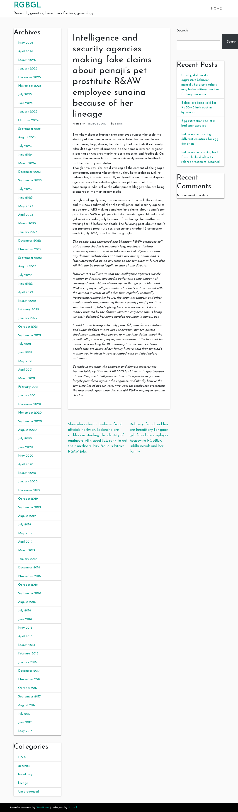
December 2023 (29, 172)
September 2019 (29, 507)
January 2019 (27, 559)
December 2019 (29, 490)
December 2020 (29, 404)
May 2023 (25, 206)
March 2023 (27, 223)
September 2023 (30, 180)
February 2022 (28, 309)
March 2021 (26, 378)
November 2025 (29, 86)
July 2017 (24, 714)
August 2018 (27, 602)
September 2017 (29, 696)
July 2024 (25, 146)
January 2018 (27, 662)
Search (182, 30)
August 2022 (27, 266)
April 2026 (25, 51)
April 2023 (25, 215)
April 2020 (25, 464)
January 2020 (28, 481)
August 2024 (27, 137)
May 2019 (25, 533)
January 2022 (27, 318)
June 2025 (25, 103)
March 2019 (26, 550)
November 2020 (30, 412)
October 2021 (28, 326)
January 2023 (27, 232)
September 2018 (29, 593)
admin (119, 123)
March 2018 (26, 645)
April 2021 (25, 369)
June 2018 (25, 619)
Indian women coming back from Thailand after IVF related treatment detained (200, 157)
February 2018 (28, 653)
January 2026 (27, 68)
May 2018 (25, 628)
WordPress (42, 807)
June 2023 (25, 197)
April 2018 (25, 636)
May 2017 (25, 731)
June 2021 (25, 352)
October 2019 (28, 499)
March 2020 (27, 473)
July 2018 (24, 610)
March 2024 (27, 163)
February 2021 (28, 387)
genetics (24, 766)
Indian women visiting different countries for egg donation (199, 139)
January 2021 (27, 395)
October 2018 (28, 585)
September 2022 (30, 258)
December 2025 (29, 77)
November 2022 (29, 249)
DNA (22, 757)
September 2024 (30, 129)
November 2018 (29, 576)
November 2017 (29, 679)
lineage (23, 783)
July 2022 (25, 275)
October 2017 (28, 688)
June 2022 (25, 283)
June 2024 (25, 154)
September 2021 (29, 335)
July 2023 (25, 189)
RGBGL (27, 5)
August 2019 (27, 516)
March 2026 (27, 60)
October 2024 (28, 120)
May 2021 (25, 361)
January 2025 (27, 111)
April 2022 (25, 292)
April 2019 (25, 542)
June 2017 (25, 722)
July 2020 (25, 438)
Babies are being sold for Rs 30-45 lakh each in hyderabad (198, 107)
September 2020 (30, 421)
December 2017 (29, 671)
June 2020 (25, 447)
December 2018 (29, 567)
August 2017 (27, 705)
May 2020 (25, 455)
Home (216, 8)
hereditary (25, 774)
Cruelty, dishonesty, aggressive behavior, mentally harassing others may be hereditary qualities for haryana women (200, 85)
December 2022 (29, 240)
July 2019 (24, 524)
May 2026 (25, 43)
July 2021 (24, 344)
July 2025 (25, 94)
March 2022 (27, 301)
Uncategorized (28, 791)
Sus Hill (73, 807)
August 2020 (27, 430)
